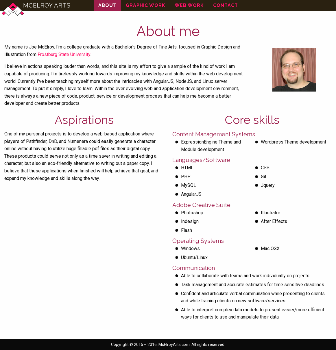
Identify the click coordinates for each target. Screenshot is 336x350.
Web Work (189, 5)
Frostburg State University (64, 54)
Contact (225, 5)
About (107, 5)
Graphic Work (145, 5)
